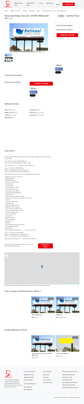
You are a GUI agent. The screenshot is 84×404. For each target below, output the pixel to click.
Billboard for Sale (18, 4)
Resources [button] (49, 3)
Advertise (46, 377)
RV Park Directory (67, 380)
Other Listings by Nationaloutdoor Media (22, 291)
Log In (58, 4)
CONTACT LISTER (41, 84)
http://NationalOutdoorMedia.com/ (20, 171)
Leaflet (68, 283)
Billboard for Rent (31, 4)
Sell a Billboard (28, 387)
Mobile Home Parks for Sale (70, 387)
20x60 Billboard (37, 315)
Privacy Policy (47, 380)
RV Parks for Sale (67, 377)
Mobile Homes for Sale (68, 374)
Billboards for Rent (29, 377)
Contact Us (46, 374)
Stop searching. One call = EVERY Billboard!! (42, 354)
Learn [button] (42, 3)
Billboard (59, 315)
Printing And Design (45, 246)
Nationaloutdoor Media (13, 82)
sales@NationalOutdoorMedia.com (18, 169)
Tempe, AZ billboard (62, 353)
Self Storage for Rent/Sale (69, 382)
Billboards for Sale (29, 374)
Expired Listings (28, 380)
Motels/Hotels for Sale (68, 385)
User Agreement (47, 382)
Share (33, 88)
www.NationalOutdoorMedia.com (20, 236)
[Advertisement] (29, 66)
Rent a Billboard (28, 389)
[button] (70, 4)
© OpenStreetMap (75, 283)
